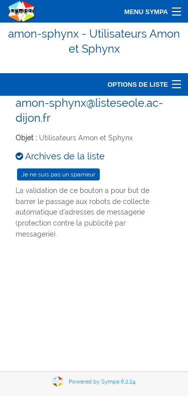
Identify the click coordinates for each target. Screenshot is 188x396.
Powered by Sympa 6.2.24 (102, 381)
